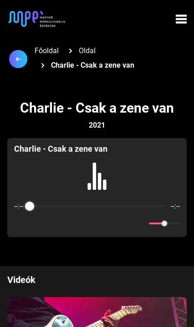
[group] (97, 187)
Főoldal (47, 50)
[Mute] (140, 223)
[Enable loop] (20, 223)
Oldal (87, 50)
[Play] (97, 223)
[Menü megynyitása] (181, 19)
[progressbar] (97, 206)
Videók (21, 279)
